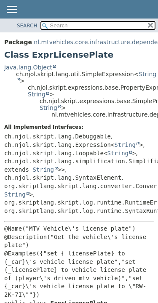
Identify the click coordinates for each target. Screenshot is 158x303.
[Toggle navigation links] (11, 10)
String (37, 94)
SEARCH (27, 26)
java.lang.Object (28, 67)
